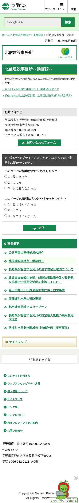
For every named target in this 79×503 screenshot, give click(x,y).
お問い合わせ (15, 430)
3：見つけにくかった (22, 216)
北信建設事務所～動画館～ (26, 261)
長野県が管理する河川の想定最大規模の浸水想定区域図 (41, 317)
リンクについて (16, 414)
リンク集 (12, 407)
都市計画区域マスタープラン (28, 307)
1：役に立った (17, 176)
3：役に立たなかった (22, 188)
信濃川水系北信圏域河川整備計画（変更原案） (40, 327)
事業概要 (38, 34)
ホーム (6, 34)
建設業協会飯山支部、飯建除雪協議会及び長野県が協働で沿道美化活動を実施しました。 (41, 280)
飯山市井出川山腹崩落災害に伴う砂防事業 (37, 290)
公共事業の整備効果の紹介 (26, 252)
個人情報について (17, 391)
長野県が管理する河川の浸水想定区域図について (41, 269)
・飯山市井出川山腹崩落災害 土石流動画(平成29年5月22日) (37, 95)
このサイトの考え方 (18, 375)
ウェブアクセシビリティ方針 (23, 383)
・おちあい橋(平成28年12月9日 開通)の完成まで (30, 89)
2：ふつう (14, 182)
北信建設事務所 (21, 34)
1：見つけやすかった (22, 204)
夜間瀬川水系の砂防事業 (25, 298)
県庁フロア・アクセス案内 (22, 422)
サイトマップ (18, 341)
